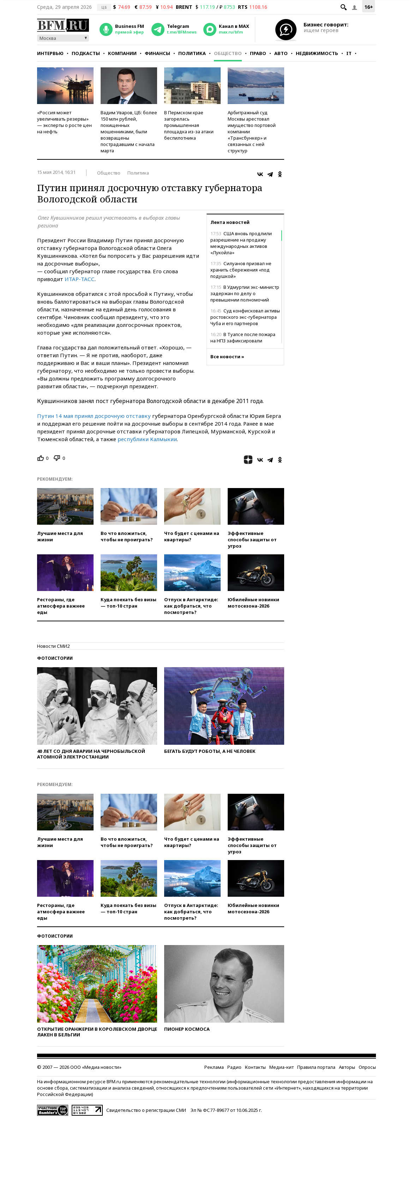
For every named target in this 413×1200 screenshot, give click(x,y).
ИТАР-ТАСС (80, 278)
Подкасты (86, 53)
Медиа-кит (281, 1067)
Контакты (255, 1067)
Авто (281, 53)
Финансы (157, 53)
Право (258, 53)
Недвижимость (317, 53)
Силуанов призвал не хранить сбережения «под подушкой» (240, 269)
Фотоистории (55, 658)
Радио (234, 1067)
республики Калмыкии (147, 439)
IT (349, 53)
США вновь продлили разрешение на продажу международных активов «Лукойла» (241, 243)
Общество (228, 53)
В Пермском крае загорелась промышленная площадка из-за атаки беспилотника (189, 125)
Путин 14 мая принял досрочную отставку (94, 415)
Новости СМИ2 (53, 646)
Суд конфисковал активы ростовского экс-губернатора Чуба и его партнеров (245, 317)
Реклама (214, 1067)
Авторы (347, 1067)
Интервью (50, 53)
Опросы (367, 1067)
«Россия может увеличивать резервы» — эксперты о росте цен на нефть (64, 122)
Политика (192, 53)
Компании (122, 53)
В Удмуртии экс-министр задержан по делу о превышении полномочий (244, 293)
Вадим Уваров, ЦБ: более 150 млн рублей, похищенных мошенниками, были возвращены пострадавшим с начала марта (129, 131)
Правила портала (316, 1067)
